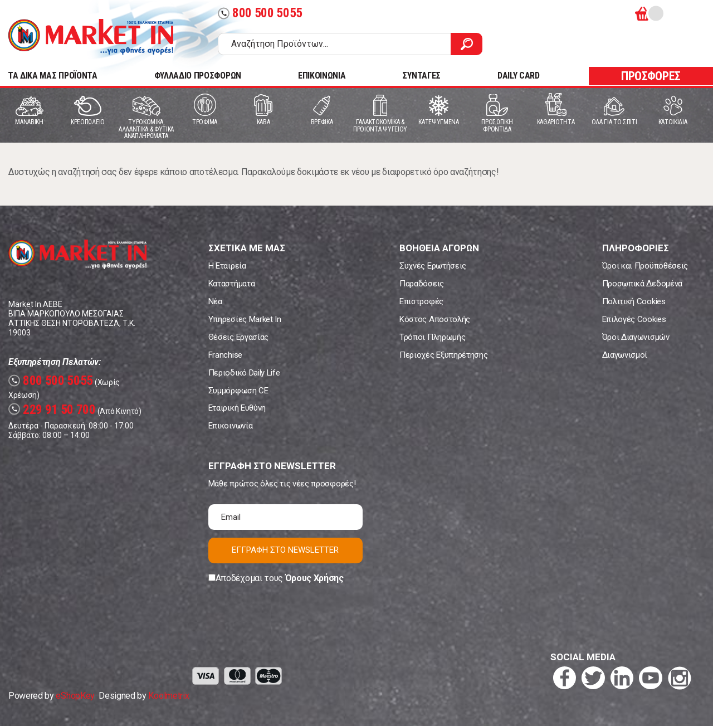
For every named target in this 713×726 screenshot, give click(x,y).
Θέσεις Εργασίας (238, 337)
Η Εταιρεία (227, 266)
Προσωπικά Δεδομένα (642, 284)
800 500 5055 (260, 13)
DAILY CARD (518, 75)
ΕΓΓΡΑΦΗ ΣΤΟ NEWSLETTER (285, 550)
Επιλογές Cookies (634, 319)
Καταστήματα (231, 284)
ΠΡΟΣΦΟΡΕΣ (651, 76)
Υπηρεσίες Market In (244, 319)
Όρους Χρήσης (314, 578)
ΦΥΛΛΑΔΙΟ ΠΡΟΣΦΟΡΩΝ (197, 75)
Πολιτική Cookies (634, 301)
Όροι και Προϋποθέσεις (645, 266)
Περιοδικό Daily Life (244, 373)
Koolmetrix (168, 695)
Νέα (215, 301)
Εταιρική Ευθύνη (237, 408)
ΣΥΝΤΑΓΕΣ (421, 75)
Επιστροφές (421, 301)
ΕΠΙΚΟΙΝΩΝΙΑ (321, 75)
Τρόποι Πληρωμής (432, 337)
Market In (90, 37)
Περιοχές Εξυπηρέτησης (443, 355)
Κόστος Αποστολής (434, 319)
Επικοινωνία (230, 426)
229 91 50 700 (52, 409)
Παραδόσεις (421, 284)
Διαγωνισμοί (624, 355)
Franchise (225, 355)
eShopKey (75, 695)
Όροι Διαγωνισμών (636, 337)
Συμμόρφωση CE (238, 391)
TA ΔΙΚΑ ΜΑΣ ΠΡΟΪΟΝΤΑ (52, 75)
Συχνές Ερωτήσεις (432, 266)
